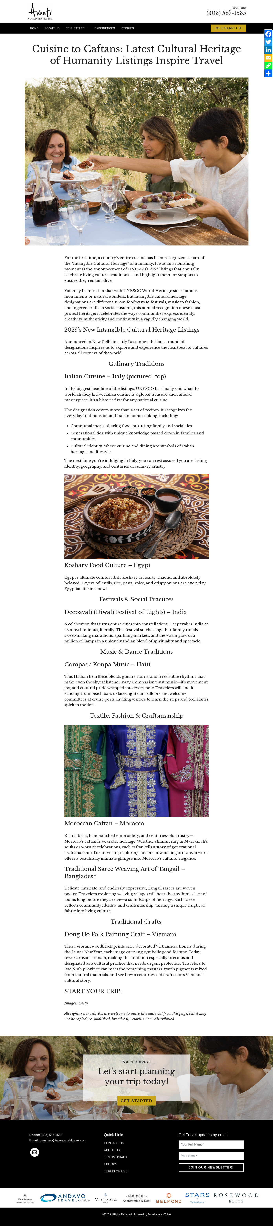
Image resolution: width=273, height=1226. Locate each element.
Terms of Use (116, 1171)
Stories (127, 28)
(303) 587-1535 (226, 13)
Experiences (104, 28)
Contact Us (114, 1143)
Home (34, 28)
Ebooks (110, 1164)
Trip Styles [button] (75, 28)
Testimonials (115, 1157)
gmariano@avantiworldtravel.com (63, 1140)
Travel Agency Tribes (159, 1214)
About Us (52, 28)
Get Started (228, 28)
